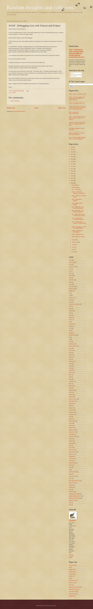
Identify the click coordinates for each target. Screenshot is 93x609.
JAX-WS (71, 350)
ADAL (70, 273)
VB (69, 469)
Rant (70, 416)
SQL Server (72, 449)
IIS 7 (70, 341)
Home (36, 108)
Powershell (71, 414)
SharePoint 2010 (73, 436)
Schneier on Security (74, 589)
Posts (72, 73)
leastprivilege (72, 596)
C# (69, 295)
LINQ (70, 366)
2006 (72, 180)
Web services (72, 482)
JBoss (70, 352)
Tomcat (71, 465)
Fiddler (70, 317)
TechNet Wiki (72, 463)
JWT (70, 359)
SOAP (14, 92)
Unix (70, 467)
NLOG (70, 392)
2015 (72, 159)
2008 (72, 176)
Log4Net (71, 370)
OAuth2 (71, 396)
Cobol (70, 302)
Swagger (71, 456)
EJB (70, 313)
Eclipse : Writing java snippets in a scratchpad (78, 192)
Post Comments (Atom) (19, 111)
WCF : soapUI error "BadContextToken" (74, 113)
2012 (72, 166)
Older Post (61, 108)
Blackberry (71, 288)
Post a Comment (15, 101)
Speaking (71, 443)
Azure (70, 284)
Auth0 (70, 282)
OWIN (70, 405)
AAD (70, 264)
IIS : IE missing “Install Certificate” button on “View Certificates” (77, 138)
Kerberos (71, 361)
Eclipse (71, 310)
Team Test (71, 458)
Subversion (72, 454)
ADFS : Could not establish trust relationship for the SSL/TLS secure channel (77, 99)
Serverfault (71, 434)
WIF (70, 489)
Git (69, 321)
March (73, 251)
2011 (72, 168)
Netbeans (71, 390)
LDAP (70, 363)
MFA (70, 377)
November (74, 187)
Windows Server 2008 (74, 494)
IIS (69, 339)
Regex (70, 419)
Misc (70, 379)
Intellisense (72, 344)
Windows (71, 491)
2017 (72, 154)
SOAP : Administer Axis (77, 234)
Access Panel (72, 266)
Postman (71, 410)
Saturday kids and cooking (75, 587)
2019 (72, 149)
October (74, 239)
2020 (72, 147)
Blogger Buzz (72, 569)
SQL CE (71, 447)
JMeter (70, 355)
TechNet (71, 460)
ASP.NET (71, 280)
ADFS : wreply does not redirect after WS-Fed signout (77, 133)
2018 (72, 152)
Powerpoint (72, 412)
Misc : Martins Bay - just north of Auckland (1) (78, 211)
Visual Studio (72, 476)
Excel (70, 315)
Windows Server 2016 (74, 498)
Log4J (70, 368)
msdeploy (71, 381)
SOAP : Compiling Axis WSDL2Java (77, 231)
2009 (72, 173)
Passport (71, 408)
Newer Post (11, 108)
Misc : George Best (76, 189)
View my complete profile (71, 556)
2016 (72, 156)
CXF (70, 306)
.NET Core (71, 262)
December (74, 185)
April (73, 249)
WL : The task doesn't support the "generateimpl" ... (79, 223)
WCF (70, 478)
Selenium (71, 427)
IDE (70, 330)
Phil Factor (71, 585)
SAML (70, 423)
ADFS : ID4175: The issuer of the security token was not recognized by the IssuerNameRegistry (77, 108)
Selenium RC (72, 432)
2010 (72, 171)
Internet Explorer (73, 346)
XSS (70, 505)
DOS (70, 308)
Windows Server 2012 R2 (75, 496)
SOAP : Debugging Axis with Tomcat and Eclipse (79, 227)
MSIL (70, 383)
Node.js (71, 394)
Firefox (70, 319)
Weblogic (71, 487)
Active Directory (73, 565)
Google (71, 326)
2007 (72, 178)
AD (70, 271)
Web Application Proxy (74, 480)
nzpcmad (73, 520)
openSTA (71, 403)
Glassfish (71, 324)
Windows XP (72, 500)
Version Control (73, 471)
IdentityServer (72, 335)
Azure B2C (71, 286)
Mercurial (71, 372)
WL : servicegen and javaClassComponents (78, 218)
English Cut (72, 576)
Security (71, 425)
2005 (72, 183)
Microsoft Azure (73, 582)
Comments (73, 76)
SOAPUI (71, 441)
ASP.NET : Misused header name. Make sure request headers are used (77, 124)
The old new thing (73, 593)
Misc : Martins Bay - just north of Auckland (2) (78, 207)
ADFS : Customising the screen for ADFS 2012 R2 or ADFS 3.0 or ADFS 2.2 (77, 118)
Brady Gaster (72, 571)
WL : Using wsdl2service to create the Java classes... (79, 215)
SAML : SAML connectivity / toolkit (77, 94)
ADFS (70, 275)
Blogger (71, 291)
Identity (71, 333)
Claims (70, 299)
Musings (71, 385)
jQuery (70, 357)
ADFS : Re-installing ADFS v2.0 (77, 103)
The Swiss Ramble (73, 591)
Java (70, 348)
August (74, 244)
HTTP (70, 328)
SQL (70, 445)
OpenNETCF (72, 401)
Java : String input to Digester (77, 200)
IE (69, 337)
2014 (72, 161)
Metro (70, 374)
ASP (70, 277)
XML (70, 502)
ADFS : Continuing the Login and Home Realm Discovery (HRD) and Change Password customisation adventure (76, 53)
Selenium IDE (72, 430)
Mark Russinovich (73, 580)
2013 (72, 163)
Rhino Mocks (72, 421)
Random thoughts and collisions (40, 7)
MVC (70, 388)
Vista (70, 474)
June (73, 247)
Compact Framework (74, 304)
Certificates (72, 297)
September (75, 242)
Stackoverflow (72, 452)
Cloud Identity (72, 574)
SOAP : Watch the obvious (78, 236)
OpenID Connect (73, 399)
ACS (70, 269)
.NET (70, 260)
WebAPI (71, 485)
